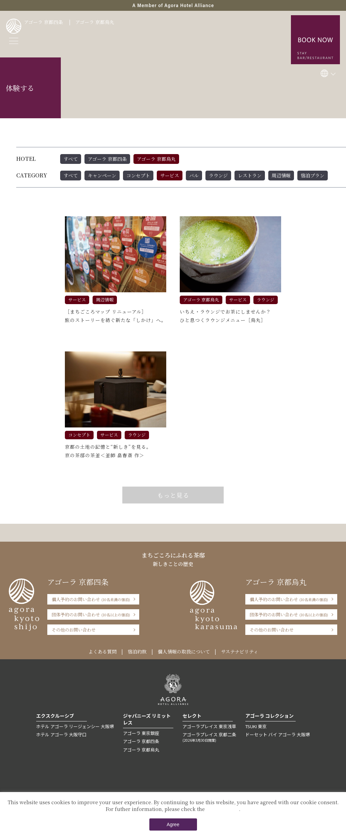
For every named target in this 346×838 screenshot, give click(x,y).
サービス (169, 175)
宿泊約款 (137, 651)
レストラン (250, 175)
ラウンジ (218, 175)
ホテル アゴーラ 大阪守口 (61, 734)
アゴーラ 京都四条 (43, 22)
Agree (173, 824)
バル (194, 175)
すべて (71, 158)
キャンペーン (102, 175)
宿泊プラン (312, 175)
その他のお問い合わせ (74, 629)
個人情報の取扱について (184, 651)
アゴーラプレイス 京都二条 (209, 737)
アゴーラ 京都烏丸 (94, 22)
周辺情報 (281, 175)
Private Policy (222, 809)
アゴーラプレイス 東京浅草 (209, 726)
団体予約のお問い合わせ (91, 614)
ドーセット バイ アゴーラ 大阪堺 (277, 734)
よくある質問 (102, 651)
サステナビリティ (239, 651)
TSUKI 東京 (256, 726)
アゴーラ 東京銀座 (141, 733)
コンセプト (138, 175)
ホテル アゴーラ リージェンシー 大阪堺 (75, 726)
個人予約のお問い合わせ (91, 599)
